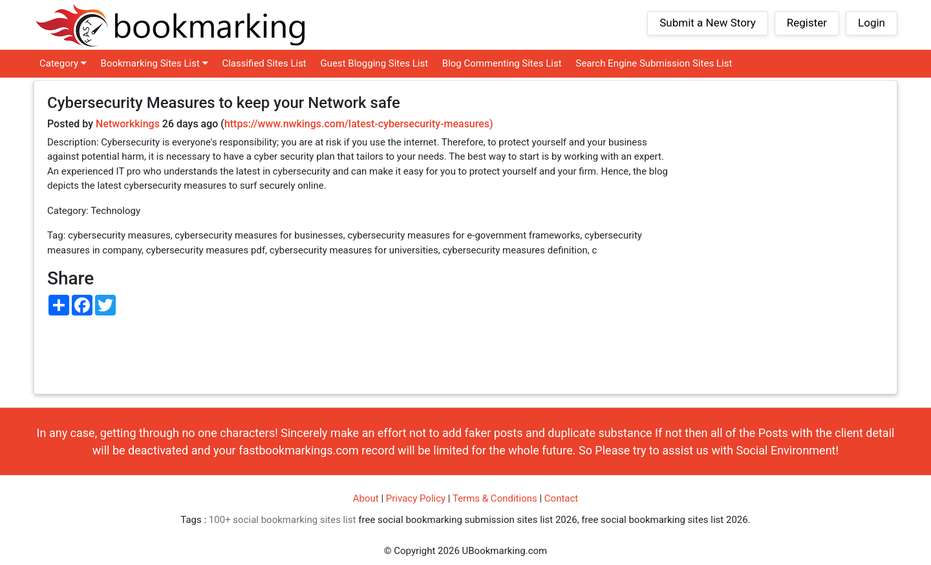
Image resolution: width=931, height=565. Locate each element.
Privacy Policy (415, 498)
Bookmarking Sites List (154, 63)
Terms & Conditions (495, 498)
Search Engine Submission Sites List (653, 63)
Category (63, 63)
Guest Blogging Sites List (375, 63)
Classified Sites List (264, 63)
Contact (561, 498)
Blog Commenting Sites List (502, 63)
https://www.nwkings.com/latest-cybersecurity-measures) (358, 124)
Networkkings (128, 124)
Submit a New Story (707, 22)
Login (871, 22)
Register (807, 22)
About (366, 498)
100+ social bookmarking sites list (282, 520)
